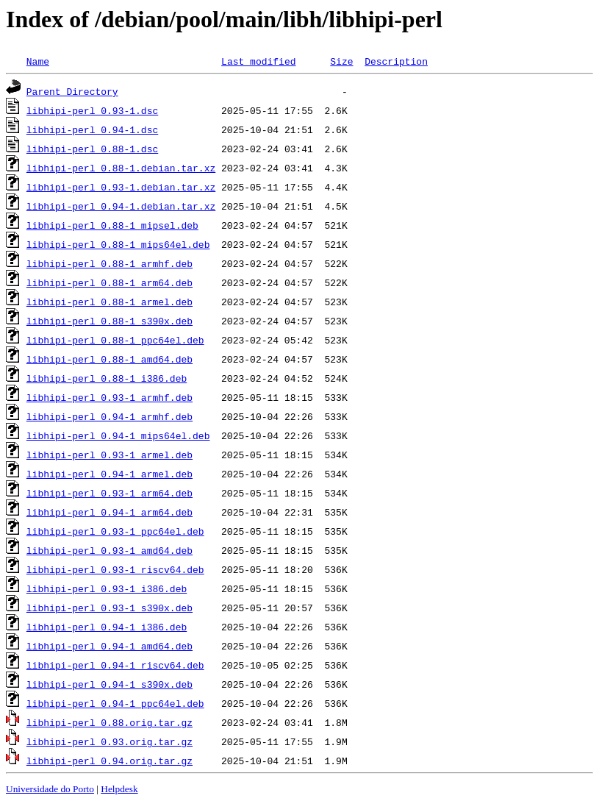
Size (341, 61)
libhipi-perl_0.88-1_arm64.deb (109, 282)
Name (37, 61)
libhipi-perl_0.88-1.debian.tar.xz (120, 167)
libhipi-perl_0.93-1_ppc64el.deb (115, 531)
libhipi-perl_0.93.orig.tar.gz (109, 741)
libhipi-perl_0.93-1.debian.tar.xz (120, 186)
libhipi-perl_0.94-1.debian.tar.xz (120, 206)
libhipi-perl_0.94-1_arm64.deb (109, 512)
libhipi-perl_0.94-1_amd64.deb (109, 645)
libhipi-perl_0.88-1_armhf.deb (109, 263)
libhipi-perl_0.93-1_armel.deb (109, 454)
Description (396, 61)
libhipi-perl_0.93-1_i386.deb (106, 588)
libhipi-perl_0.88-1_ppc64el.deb (115, 339)
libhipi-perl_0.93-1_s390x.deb (109, 607)
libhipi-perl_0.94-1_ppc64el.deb (115, 703)
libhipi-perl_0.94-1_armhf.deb (109, 416)
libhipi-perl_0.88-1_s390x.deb (109, 320)
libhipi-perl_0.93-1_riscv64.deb (115, 569)
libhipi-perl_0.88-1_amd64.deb (109, 359)
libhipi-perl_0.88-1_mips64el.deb (118, 244)
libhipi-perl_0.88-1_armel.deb (109, 301)
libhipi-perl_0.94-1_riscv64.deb (115, 665)
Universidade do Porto (50, 788)
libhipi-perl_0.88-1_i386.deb (106, 378)
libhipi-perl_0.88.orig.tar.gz (109, 722)
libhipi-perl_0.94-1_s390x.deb (109, 684)
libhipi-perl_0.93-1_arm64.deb (109, 492)
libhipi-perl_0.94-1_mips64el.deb (118, 435)
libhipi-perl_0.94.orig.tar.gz (109, 760)
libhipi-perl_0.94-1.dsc (92, 129)
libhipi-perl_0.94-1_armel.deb (109, 473)
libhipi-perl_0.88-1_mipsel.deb (112, 225)
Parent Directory (72, 91)
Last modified (258, 61)
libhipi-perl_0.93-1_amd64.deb (109, 550)
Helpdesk (119, 788)
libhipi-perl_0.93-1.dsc (92, 110)
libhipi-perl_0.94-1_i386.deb (106, 626)
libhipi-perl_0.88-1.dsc (92, 148)
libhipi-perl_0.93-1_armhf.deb (109, 397)
